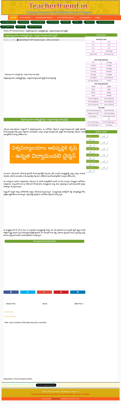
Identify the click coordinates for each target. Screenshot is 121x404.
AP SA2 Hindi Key (109, 98)
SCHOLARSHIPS (84, 17)
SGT (93, 62)
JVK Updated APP (7, 26)
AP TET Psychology (109, 113)
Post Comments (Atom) (23, 379)
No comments (53, 40)
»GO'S (89, 136)
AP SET (76, 22)
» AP (103, 136)
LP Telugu (109, 62)
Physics (93, 92)
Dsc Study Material (93, 80)
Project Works (93, 54)
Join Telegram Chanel (8, 22)
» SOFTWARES (91, 161)
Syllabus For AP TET (93, 113)
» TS (90, 139)
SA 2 (109, 48)
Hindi (93, 89)
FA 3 (93, 45)
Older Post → (79, 304)
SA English (109, 74)
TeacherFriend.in (55, 398)
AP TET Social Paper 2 (93, 122)
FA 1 (93, 42)
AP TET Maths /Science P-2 (109, 118)
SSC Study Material (38, 22)
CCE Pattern (66, 22)
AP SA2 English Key (93, 101)
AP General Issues (38, 40)
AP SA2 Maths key (109, 101)
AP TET (109, 80)
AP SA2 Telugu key (93, 98)
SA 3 (93, 51)
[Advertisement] (41, 57)
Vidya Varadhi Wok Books (105, 22)
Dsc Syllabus (93, 77)
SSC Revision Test (109, 54)
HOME (13, 17)
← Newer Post (9, 304)
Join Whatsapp (23, 22)
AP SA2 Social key (109, 104)
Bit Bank (109, 95)
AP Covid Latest (53, 22)
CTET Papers (109, 125)
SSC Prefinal (109, 51)
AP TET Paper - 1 (93, 116)
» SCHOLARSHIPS (92, 155)
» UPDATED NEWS (93, 142)
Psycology (93, 74)
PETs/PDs (109, 71)
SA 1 (93, 48)
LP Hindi (93, 65)
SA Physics (93, 68)
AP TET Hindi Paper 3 (93, 125)
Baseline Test (90, 22)
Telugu (93, 86)
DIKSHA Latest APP (35, 26)
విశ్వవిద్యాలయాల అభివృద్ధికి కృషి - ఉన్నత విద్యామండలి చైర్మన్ (31, 35)
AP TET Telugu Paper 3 (109, 122)
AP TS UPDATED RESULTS (65, 17)
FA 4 (109, 45)
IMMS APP (20, 26)
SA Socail (93, 71)
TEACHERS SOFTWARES (44, 17)
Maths (109, 89)
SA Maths (109, 65)
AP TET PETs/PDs (109, 110)
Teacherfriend (23, 40)
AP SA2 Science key (93, 104)
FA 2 (109, 42)
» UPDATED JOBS (92, 149)
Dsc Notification (109, 77)
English (109, 86)
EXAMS (97, 17)
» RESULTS (90, 167)
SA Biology (109, 68)
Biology (109, 92)
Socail (93, 95)
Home (44, 304)
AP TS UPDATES (25, 17)
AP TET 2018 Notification (93, 110)
